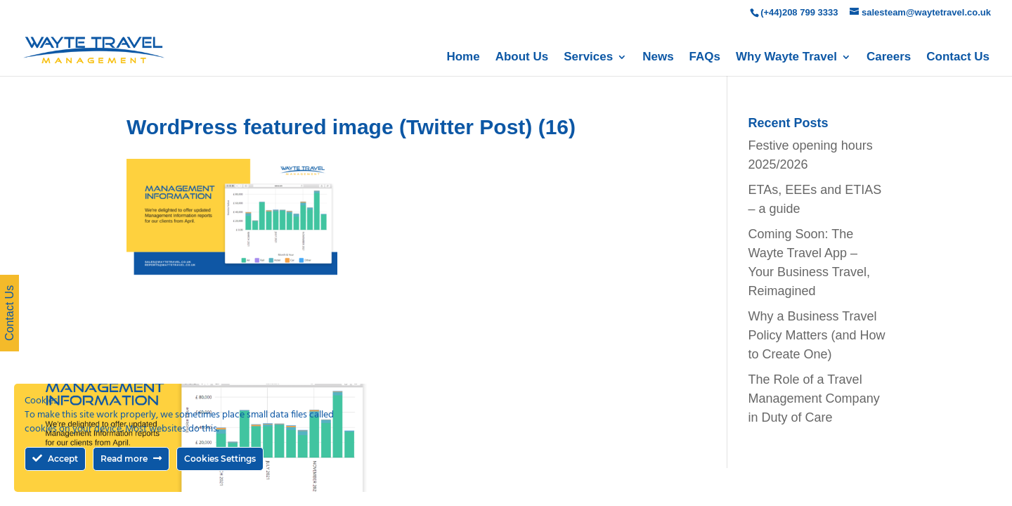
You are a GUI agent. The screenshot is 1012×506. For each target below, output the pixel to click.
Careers (889, 57)
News (657, 57)
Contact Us (958, 57)
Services (588, 57)
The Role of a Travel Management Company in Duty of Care (814, 398)
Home (462, 57)
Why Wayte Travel (786, 57)
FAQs (704, 57)
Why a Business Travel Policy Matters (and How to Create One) (816, 335)
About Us (522, 57)
